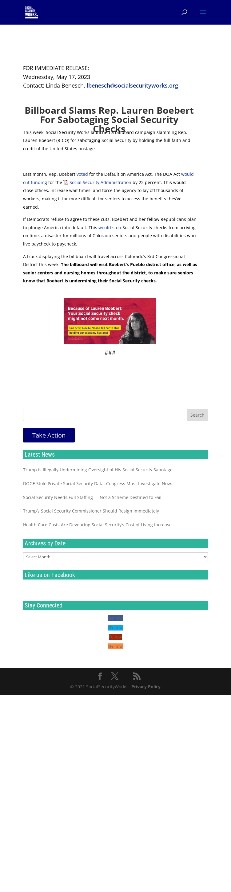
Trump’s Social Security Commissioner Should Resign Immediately (91, 511)
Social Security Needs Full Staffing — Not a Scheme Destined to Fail (92, 497)
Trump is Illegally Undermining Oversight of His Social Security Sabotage (98, 470)
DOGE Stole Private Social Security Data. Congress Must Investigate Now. (97, 483)
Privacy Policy (146, 687)
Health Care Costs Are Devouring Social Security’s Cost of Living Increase (97, 525)
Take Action (49, 435)
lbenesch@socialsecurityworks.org (132, 85)
